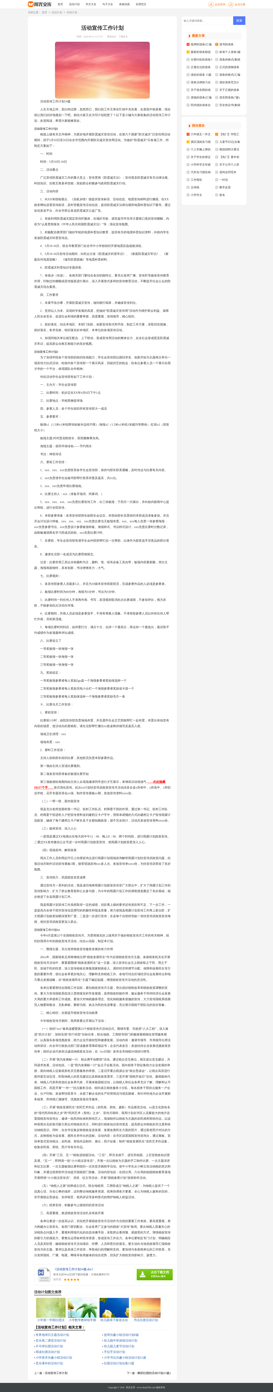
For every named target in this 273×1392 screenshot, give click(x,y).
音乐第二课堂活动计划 (51, 1340)
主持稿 (195, 187)
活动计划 (72, 12)
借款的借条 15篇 (201, 74)
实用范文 (141, 4)
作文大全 (91, 4)
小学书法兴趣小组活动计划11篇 (125, 1357)
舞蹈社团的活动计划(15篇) (154, 1373)
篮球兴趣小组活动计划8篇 (121, 1334)
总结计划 (74, 4)
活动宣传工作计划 (56, 1373)
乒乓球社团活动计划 (49, 1346)
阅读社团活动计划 (48, 1352)
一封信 (223, 179)
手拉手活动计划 (114, 1352)
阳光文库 (130, 1387)
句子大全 (107, 4)
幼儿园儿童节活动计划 (119, 1346)
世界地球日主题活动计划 (52, 1334)
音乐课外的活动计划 (49, 1363)
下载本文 (123, 36)
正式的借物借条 (229, 67)
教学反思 (225, 187)
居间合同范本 (227, 172)
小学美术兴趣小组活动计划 (54, 1357)
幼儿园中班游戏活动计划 (120, 1340)
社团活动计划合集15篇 (119, 1363)
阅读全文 (111, 36)
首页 (60, 4)
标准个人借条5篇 (230, 51)
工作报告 (196, 179)
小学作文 (196, 194)
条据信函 (124, 4)
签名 (222, 194)
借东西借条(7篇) (229, 97)
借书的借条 (226, 44)
